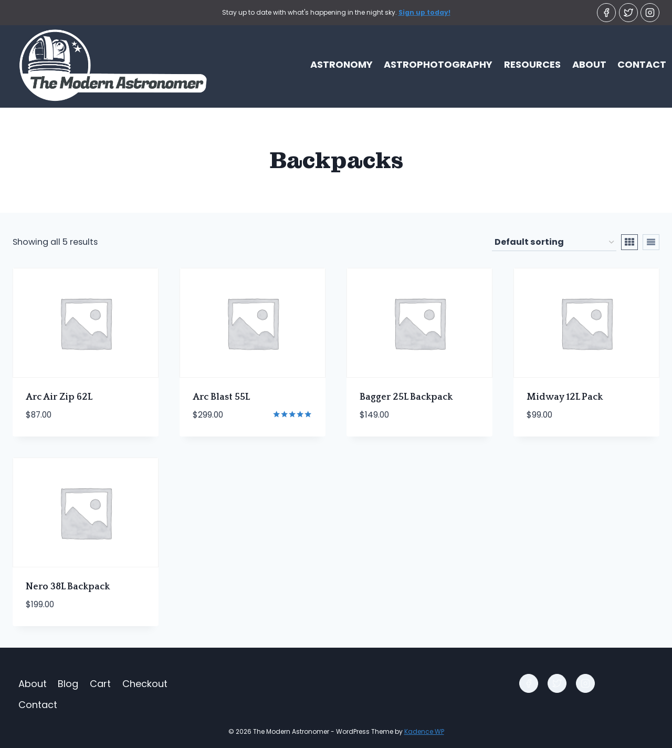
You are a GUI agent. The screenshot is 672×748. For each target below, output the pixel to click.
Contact (641, 64)
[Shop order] (554, 242)
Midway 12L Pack (565, 397)
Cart (100, 683)
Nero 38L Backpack (68, 586)
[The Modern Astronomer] (105, 65)
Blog (68, 683)
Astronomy (341, 64)
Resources (532, 64)
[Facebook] (606, 12)
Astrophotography (438, 64)
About (589, 64)
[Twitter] (628, 12)
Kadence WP (424, 731)
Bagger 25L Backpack (406, 397)
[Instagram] (649, 12)
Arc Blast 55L (221, 397)
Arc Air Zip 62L (59, 397)
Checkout (144, 683)
